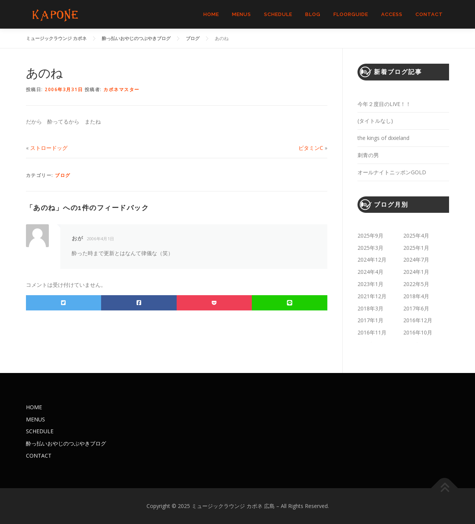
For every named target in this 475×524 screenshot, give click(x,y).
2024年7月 (416, 259)
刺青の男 (368, 155)
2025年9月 (370, 235)
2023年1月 (370, 284)
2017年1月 (370, 320)
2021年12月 (371, 296)
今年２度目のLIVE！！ (384, 104)
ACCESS (392, 14)
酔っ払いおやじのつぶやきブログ (66, 443)
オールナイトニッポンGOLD (391, 172)
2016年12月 (417, 320)
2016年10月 (417, 332)
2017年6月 (416, 308)
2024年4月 (370, 271)
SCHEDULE (278, 14)
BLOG (312, 14)
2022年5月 (416, 284)
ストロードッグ (49, 147)
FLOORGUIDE (350, 14)
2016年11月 (371, 332)
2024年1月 (416, 271)
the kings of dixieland (383, 137)
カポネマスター (121, 89)
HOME (211, 14)
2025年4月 (416, 235)
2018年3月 (370, 308)
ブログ (63, 175)
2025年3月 (370, 247)
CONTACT (429, 14)
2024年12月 (371, 259)
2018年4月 (416, 296)
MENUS (241, 14)
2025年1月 (416, 247)
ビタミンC (310, 147)
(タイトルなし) (375, 120)
